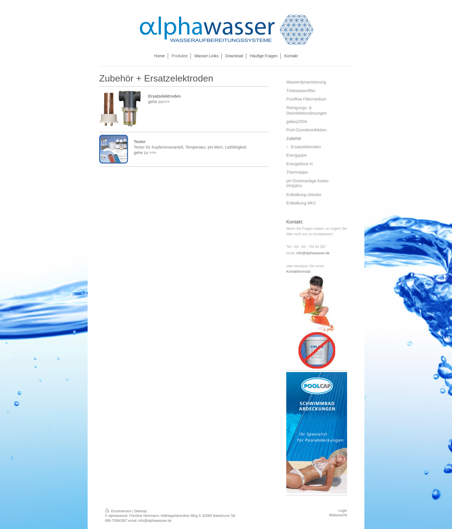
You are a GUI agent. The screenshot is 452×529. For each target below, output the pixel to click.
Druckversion (118, 511)
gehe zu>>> (159, 101)
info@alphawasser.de (313, 253)
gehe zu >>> (145, 152)
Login (343, 511)
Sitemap (140, 511)
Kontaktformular (298, 272)
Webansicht (338, 515)
